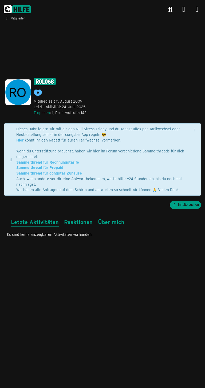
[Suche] (170, 9)
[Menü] (197, 9)
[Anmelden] (183, 9)
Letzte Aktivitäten (35, 221)
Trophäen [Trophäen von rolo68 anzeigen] (42, 112)
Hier (20, 140)
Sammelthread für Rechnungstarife (47, 162)
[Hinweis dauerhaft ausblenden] (195, 129)
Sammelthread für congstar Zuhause (49, 173)
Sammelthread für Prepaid (39, 167)
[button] (185, 205)
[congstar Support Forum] (17, 9)
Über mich (111, 221)
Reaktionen (78, 221)
